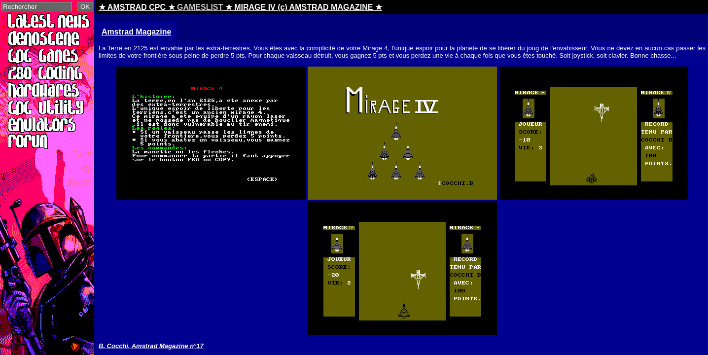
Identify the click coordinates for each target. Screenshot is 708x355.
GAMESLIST (200, 7)
